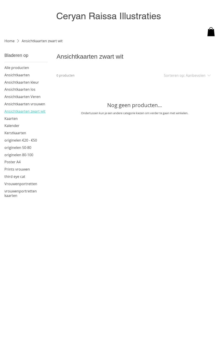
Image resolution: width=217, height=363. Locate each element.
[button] (211, 31)
